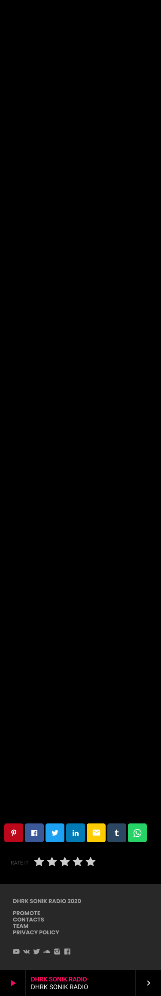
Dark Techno (80, 58)
